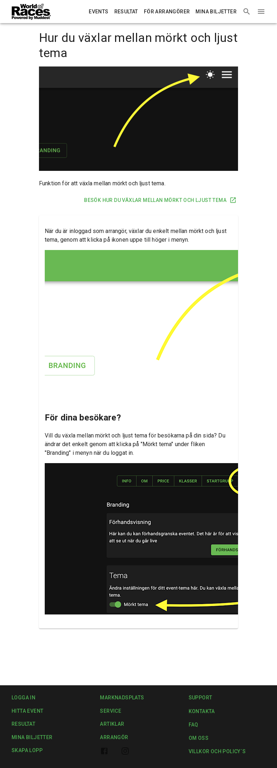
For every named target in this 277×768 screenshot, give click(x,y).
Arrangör (114, 737)
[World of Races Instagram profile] (125, 751)
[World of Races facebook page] (104, 751)
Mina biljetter (216, 11)
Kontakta (202, 711)
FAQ (197, 725)
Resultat (126, 11)
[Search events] (246, 11)
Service (110, 711)
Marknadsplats (122, 697)
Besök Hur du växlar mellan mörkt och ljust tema (159, 200)
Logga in (23, 697)
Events (98, 11)
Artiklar (112, 724)
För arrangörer (167, 11)
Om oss (198, 738)
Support (200, 697)
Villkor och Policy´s (217, 751)
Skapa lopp (27, 750)
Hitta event (27, 711)
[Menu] (261, 11)
